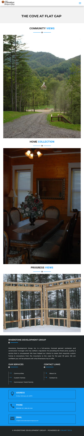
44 (40, 259)
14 (47, 133)
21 (60, 133)
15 (49, 133)
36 (68, 325)
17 (33, 325)
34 (64, 325)
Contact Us (53, 378)
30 (57, 325)
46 (43, 259)
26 (49, 325)
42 (79, 325)
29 (55, 325)
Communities (19, 373)
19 (56, 133)
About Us (52, 373)
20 (58, 133)
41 (77, 325)
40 (75, 325)
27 (51, 325)
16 (51, 133)
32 (60, 325)
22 (42, 325)
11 (22, 325)
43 (38, 259)
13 (45, 133)
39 (73, 325)
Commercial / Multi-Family (23, 382)
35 (66, 325)
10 (40, 133)
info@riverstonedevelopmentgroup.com (27, 420)
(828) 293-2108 (28, 408)
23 (44, 325)
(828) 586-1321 (20, 408)
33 (62, 325)
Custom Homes (19, 378)
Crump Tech (66, 430)
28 (53, 325)
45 (43, 327)
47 (45, 259)
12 (43, 133)
